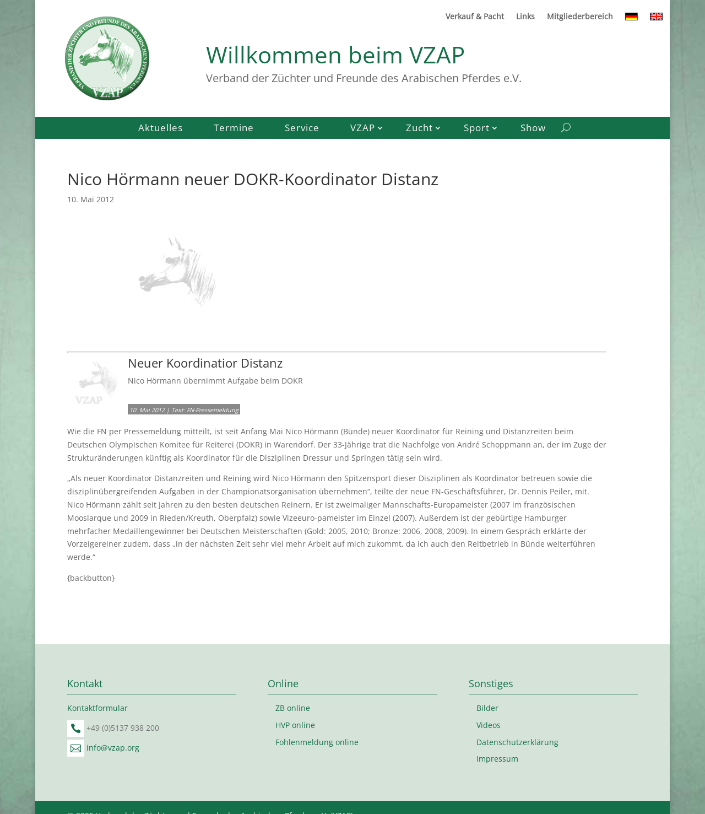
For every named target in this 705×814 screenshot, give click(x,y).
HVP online (295, 725)
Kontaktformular (97, 708)
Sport (477, 129)
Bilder (487, 708)
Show (533, 129)
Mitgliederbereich (580, 17)
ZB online (292, 708)
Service (302, 129)
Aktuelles (160, 129)
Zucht (419, 129)
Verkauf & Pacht (475, 17)
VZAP (362, 129)
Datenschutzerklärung (517, 742)
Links (525, 17)
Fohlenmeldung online (317, 742)
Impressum (497, 758)
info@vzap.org (112, 747)
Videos (488, 725)
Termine (234, 129)
